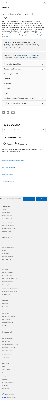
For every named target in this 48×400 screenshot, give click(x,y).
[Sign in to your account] (44, 2)
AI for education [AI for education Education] (6, 294)
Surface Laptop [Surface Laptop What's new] (6, 212)
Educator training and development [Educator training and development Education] (10, 288)
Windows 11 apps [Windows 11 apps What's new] (6, 231)
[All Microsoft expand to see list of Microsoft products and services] (2, 2)
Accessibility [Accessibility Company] (5, 385)
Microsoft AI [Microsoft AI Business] (5, 303)
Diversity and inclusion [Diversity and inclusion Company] (7, 382)
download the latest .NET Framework (14, 46)
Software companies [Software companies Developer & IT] (7, 354)
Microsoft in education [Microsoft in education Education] (7, 272)
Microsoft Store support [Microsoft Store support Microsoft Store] (8, 247)
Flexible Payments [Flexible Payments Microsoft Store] (6, 263)
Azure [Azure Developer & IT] (3, 335)
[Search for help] (7, 2)
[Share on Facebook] (3, 112)
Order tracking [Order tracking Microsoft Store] (5, 253)
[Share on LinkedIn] (7, 112)
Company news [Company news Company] (6, 372)
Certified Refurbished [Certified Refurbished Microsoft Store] (7, 256)
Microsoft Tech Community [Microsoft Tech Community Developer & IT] (8, 347)
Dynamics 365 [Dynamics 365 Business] (5, 310)
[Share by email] (12, 112)
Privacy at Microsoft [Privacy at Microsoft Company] (7, 376)
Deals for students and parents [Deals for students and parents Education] (9, 291)
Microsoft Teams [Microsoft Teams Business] (6, 319)
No (41, 199)
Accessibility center (8, 182)
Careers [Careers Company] (4, 366)
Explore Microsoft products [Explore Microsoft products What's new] (8, 228)
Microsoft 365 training (9, 167)
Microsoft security (7, 174)
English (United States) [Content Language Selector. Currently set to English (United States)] (10, 394)
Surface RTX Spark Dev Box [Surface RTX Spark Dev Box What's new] (8, 219)
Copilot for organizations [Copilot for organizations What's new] (8, 222)
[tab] (8, 144)
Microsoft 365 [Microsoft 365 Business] (5, 313)
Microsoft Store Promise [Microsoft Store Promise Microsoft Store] (8, 260)
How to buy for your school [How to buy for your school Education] (8, 285)
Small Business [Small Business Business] (6, 326)
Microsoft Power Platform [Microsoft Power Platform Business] (8, 316)
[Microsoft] (24, 1)
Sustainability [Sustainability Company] (5, 388)
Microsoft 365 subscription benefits (13, 160)
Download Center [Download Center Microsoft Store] (6, 244)
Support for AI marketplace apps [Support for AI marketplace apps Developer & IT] (10, 344)
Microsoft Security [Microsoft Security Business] (6, 306)
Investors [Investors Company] (4, 379)
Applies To (7, 18)
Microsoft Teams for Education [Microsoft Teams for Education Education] (9, 278)
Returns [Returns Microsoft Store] (4, 250)
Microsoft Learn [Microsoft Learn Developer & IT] (6, 341)
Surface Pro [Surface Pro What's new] (5, 209)
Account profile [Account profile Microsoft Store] (6, 240)
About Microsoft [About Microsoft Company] (6, 369)
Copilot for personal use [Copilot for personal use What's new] (8, 225)
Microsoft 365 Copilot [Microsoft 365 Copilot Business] (7, 322)
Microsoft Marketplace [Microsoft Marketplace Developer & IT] (7, 351)
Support (4, 7)
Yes (29, 199)
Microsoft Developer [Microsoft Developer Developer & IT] (7, 338)
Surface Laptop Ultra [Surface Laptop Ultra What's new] (7, 215)
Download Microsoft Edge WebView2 (27, 57)
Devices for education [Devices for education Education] (7, 275)
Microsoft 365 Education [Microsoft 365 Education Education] (8, 281)
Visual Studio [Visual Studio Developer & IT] (5, 357)
